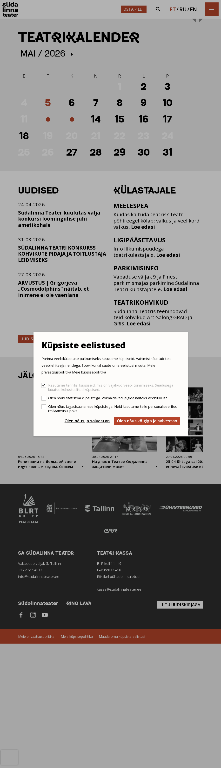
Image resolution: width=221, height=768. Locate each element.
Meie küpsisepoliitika (89, 372)
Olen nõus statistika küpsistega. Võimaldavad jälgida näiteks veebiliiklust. (108, 398)
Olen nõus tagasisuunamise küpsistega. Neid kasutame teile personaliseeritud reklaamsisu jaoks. (112, 408)
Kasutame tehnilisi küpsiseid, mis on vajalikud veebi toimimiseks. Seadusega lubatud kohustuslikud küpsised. (110, 387)
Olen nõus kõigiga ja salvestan (147, 420)
